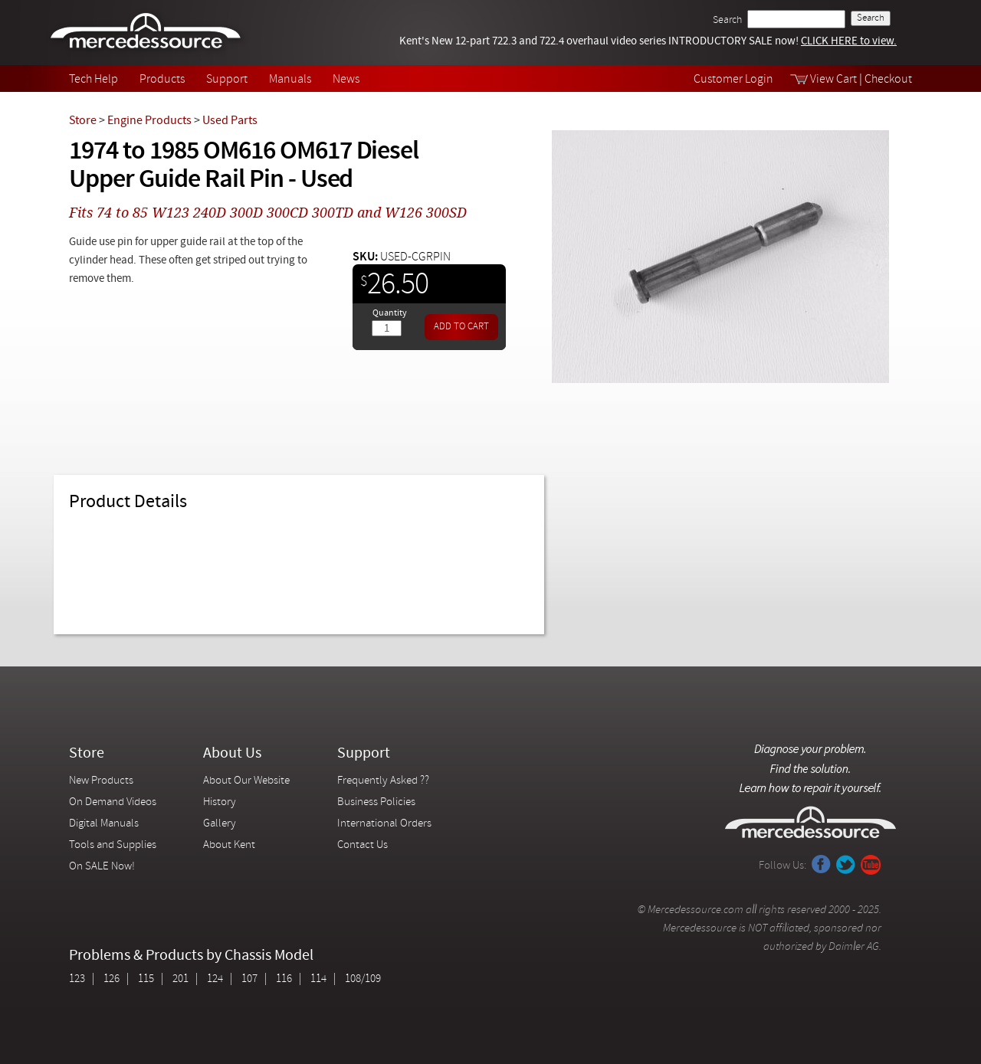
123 (77, 979)
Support (227, 80)
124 (215, 979)
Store (83, 121)
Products (162, 80)
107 (249, 979)
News (346, 80)
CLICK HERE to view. (849, 41)
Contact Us (362, 845)
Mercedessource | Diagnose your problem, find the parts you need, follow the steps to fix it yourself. (147, 32)
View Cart (833, 80)
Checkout (888, 80)
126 (111, 979)
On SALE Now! (102, 866)
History (219, 802)
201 (180, 979)
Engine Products (149, 121)
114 (318, 979)
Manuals (290, 80)
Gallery (219, 824)
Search (727, 20)
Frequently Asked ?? (383, 781)
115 (146, 979)
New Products (101, 781)
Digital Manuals (104, 824)
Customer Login (733, 80)
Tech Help (93, 80)
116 (284, 979)
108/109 (363, 979)
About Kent (229, 845)
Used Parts (230, 121)
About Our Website (246, 781)
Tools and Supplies (112, 845)
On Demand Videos (114, 802)
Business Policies (376, 802)
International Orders (384, 824)
